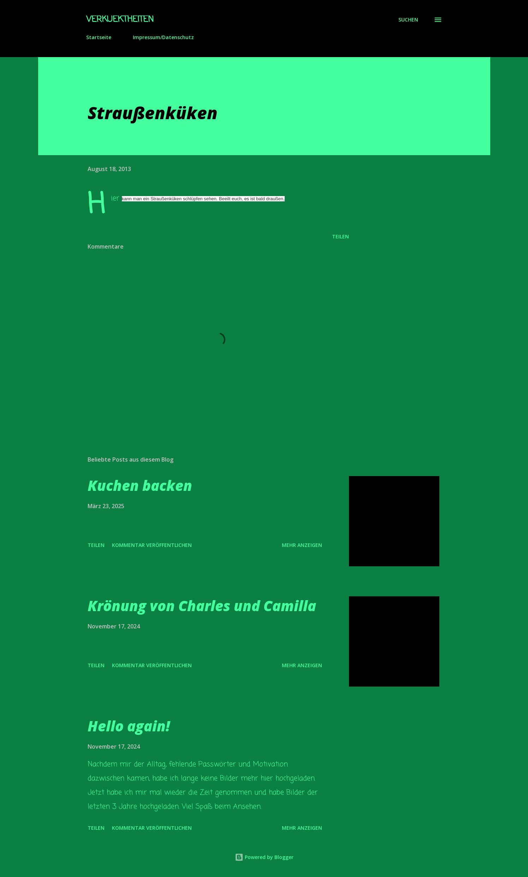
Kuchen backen (140, 485)
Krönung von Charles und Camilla (202, 605)
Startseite (98, 37)
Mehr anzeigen (302, 545)
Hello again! (129, 726)
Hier (115, 198)
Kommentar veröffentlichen (152, 545)
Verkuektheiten (120, 19)
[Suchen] (408, 20)
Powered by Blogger (264, 857)
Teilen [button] (340, 236)
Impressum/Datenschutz (163, 37)
